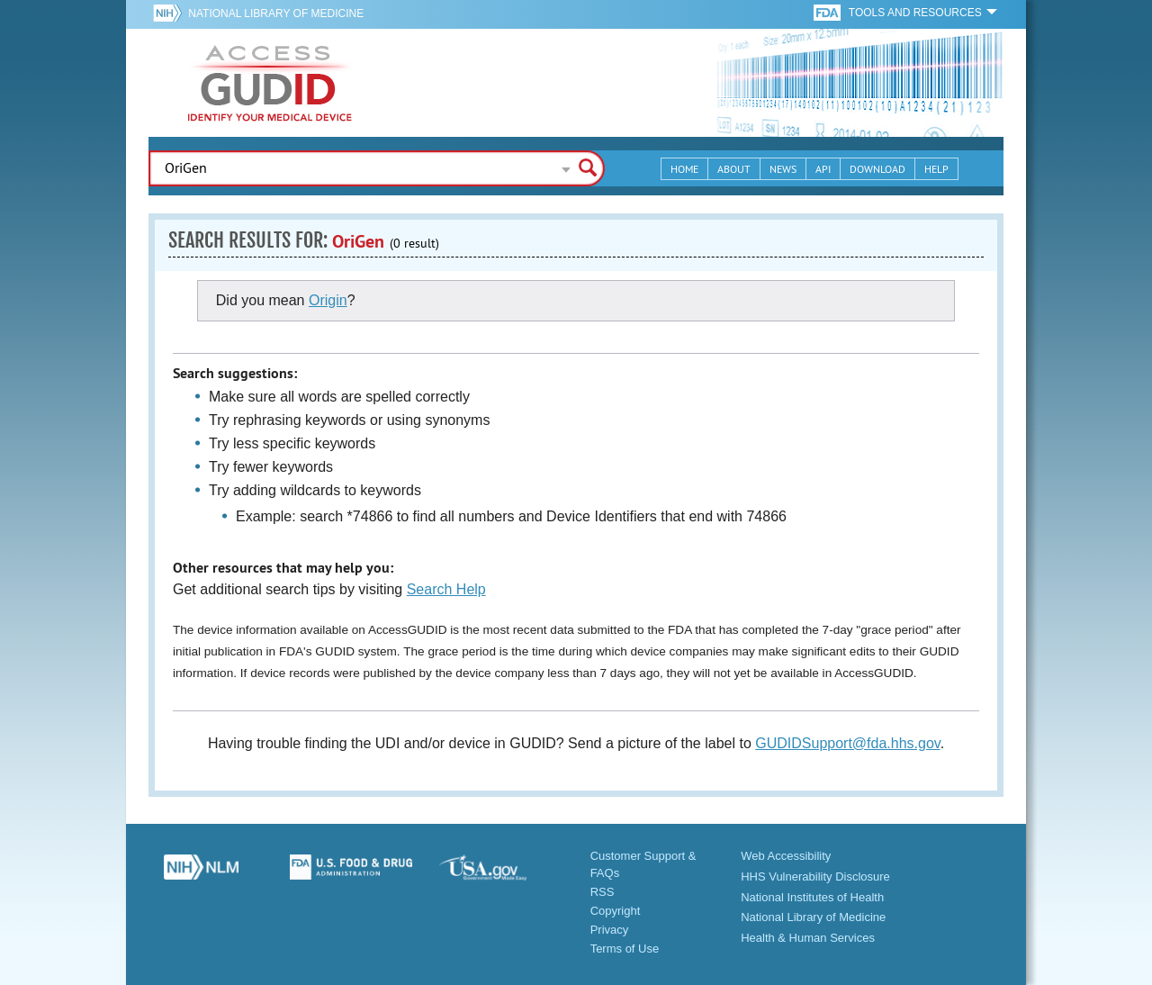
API (823, 169)
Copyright (615, 910)
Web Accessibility (786, 856)
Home (684, 169)
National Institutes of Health (812, 897)
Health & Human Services (808, 937)
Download (877, 169)
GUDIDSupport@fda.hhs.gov (847, 743)
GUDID (270, 83)
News (783, 169)
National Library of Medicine (276, 13)
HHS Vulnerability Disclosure (815, 876)
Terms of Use (625, 948)
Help (936, 169)
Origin (328, 300)
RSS (602, 892)
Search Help (446, 589)
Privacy (609, 929)
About (734, 169)
